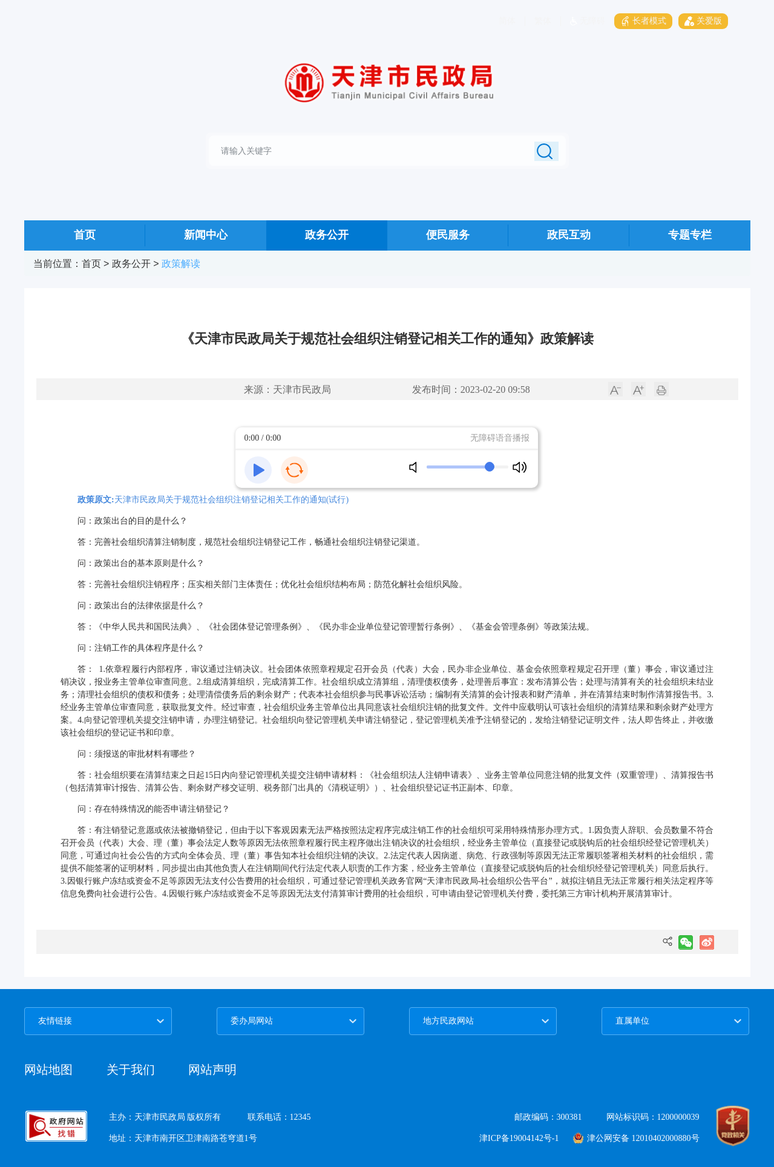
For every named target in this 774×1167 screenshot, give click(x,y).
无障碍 (587, 20)
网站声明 (212, 1069)
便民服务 (448, 235)
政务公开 (327, 235)
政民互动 (569, 235)
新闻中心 (206, 235)
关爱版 (703, 20)
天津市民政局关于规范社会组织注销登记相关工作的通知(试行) (231, 499)
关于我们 (132, 1069)
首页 (85, 235)
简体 (507, 20)
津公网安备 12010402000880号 (636, 1138)
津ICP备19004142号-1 (519, 1138)
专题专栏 (690, 235)
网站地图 (48, 1069)
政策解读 (181, 263)
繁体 (542, 20)
